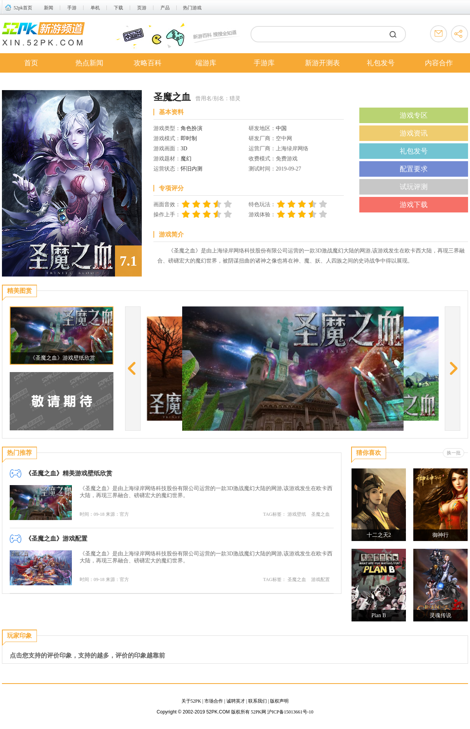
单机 (95, 7)
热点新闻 (89, 63)
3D (184, 148)
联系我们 (257, 701)
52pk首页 (23, 7)
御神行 (440, 535)
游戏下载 (414, 205)
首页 (31, 63)
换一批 (454, 453)
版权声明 (279, 701)
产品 (165, 7)
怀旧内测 (191, 169)
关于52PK (191, 701)
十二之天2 (379, 535)
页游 (141, 7)
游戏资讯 (414, 133)
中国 (281, 128)
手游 (72, 7)
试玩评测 (414, 187)
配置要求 (414, 169)
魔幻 (186, 159)
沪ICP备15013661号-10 (290, 712)
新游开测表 (322, 63)
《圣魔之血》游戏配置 (56, 538)
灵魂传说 (440, 615)
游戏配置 (320, 579)
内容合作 (439, 63)
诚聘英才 (235, 701)
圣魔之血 (320, 514)
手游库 (264, 63)
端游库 (205, 63)
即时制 (189, 138)
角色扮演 (191, 128)
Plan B (378, 615)
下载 (118, 7)
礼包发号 (381, 63)
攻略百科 (148, 63)
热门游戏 (192, 7)
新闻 (48, 7)
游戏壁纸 (296, 514)
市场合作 (213, 701)
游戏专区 (414, 115)
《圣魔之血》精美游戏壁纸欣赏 (68, 473)
